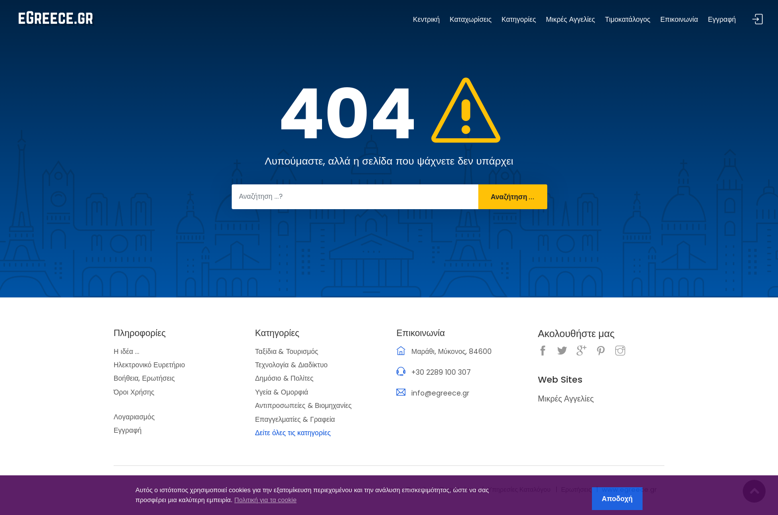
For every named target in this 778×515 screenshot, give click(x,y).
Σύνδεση (757, 19)
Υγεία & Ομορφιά (281, 392)
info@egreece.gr (440, 393)
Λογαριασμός (134, 417)
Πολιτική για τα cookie (265, 500)
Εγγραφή (127, 430)
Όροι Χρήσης (134, 392)
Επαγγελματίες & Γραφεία (295, 419)
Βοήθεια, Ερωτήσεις (144, 378)
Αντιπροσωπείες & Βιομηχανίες (303, 405)
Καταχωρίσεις (470, 19)
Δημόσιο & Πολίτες (284, 378)
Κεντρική (426, 19)
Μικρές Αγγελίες (570, 19)
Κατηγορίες (519, 19)
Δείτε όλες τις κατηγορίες (292, 433)
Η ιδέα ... (126, 351)
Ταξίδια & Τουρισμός (286, 351)
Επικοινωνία (679, 19)
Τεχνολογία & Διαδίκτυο (291, 365)
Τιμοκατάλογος (627, 19)
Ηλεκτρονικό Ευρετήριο (149, 365)
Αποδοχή (617, 499)
